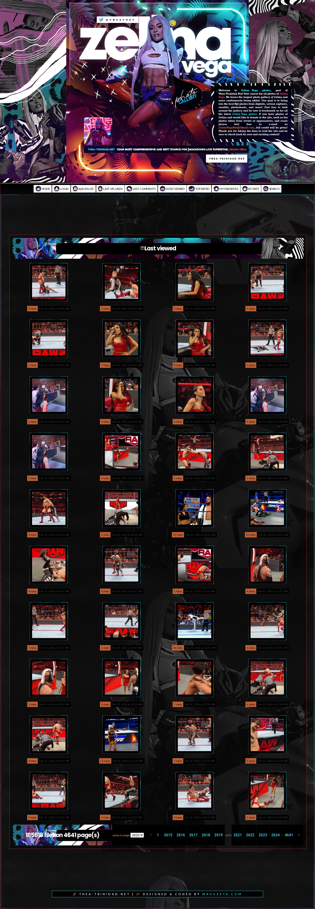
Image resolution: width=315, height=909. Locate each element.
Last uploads (110, 188)
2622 (250, 835)
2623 (263, 835)
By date (250, 188)
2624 (275, 835)
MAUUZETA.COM (222, 894)
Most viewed (172, 188)
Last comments (141, 188)
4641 (289, 835)
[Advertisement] (157, 218)
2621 (237, 835)
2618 (206, 835)
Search (271, 188)
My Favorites (226, 188)
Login (61, 188)
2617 (193, 835)
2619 (218, 835)
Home (42, 188)
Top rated (199, 188)
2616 (181, 835)
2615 (168, 835)
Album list (83, 188)
